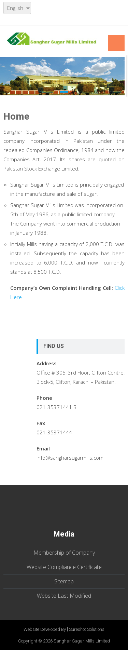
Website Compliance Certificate (64, 567)
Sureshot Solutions (86, 629)
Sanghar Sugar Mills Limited (82, 641)
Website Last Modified (64, 595)
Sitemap (64, 581)
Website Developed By (45, 629)
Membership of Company (64, 552)
